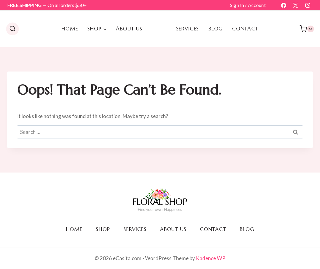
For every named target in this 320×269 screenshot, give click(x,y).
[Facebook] (284, 5)
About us (129, 28)
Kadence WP (210, 258)
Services (187, 28)
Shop (103, 229)
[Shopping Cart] (307, 29)
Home (69, 28)
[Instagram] (307, 5)
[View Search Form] (12, 29)
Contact (245, 28)
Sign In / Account (248, 5)
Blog (215, 28)
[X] (295, 5)
